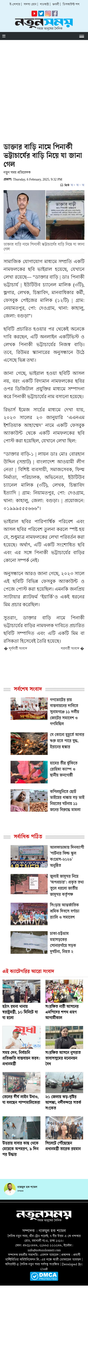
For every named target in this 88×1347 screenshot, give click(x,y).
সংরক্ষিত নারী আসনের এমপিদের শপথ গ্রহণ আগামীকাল (62, 1013)
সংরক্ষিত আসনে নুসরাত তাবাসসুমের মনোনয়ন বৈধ (63, 1059)
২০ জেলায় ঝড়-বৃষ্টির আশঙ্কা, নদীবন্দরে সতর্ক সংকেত (63, 1103)
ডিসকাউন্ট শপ (71, 4)
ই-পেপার (15, 4)
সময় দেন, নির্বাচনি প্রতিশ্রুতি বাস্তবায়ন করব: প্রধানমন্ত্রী (21, 1059)
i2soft (44, 1269)
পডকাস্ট (44, 4)
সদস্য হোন (30, 4)
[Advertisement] (44, 86)
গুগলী (55, 4)
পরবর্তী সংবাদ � (72, 649)
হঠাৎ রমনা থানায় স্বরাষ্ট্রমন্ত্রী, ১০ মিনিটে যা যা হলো (20, 1013)
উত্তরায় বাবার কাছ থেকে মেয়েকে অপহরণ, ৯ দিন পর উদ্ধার (20, 1149)
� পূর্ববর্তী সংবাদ (15, 649)
